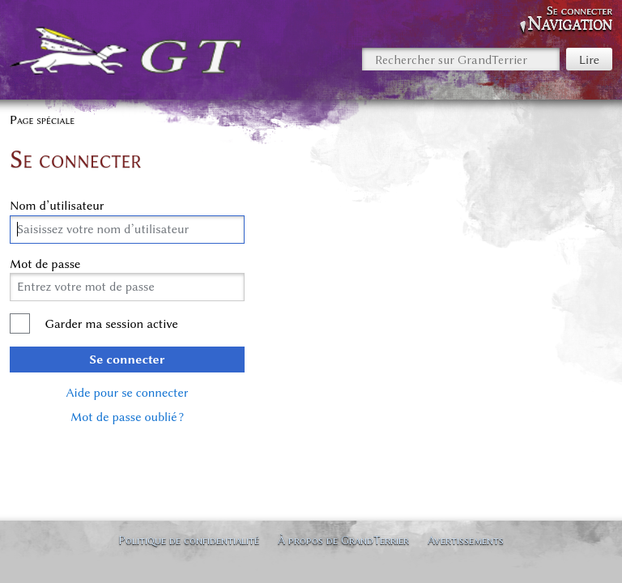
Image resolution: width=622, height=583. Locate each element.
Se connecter (127, 359)
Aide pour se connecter (127, 392)
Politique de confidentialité (188, 540)
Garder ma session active (111, 324)
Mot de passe (45, 264)
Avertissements (466, 540)
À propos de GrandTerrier (343, 540)
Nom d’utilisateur (57, 205)
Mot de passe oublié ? (127, 417)
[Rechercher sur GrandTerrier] (461, 59)
